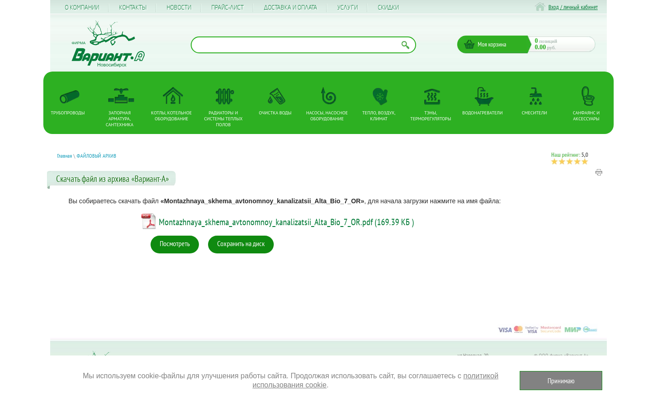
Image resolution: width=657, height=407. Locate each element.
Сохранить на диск (241, 243)
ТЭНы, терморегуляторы (430, 116)
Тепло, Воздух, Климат (379, 116)
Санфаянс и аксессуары (586, 116)
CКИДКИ (388, 8)
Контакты (132, 8)
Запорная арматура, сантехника (120, 119)
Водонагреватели (482, 113)
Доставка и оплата (290, 8)
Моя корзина (492, 44)
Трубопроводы (67, 113)
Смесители (534, 113)
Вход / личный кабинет (573, 7)
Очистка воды (275, 113)
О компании (82, 8)
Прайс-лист (227, 8)
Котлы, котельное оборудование (171, 116)
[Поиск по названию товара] (303, 44)
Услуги (347, 8)
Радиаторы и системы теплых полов (223, 119)
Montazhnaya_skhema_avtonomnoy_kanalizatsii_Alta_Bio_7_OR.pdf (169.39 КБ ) (286, 222)
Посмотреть (175, 243)
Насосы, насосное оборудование (327, 116)
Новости (179, 8)
